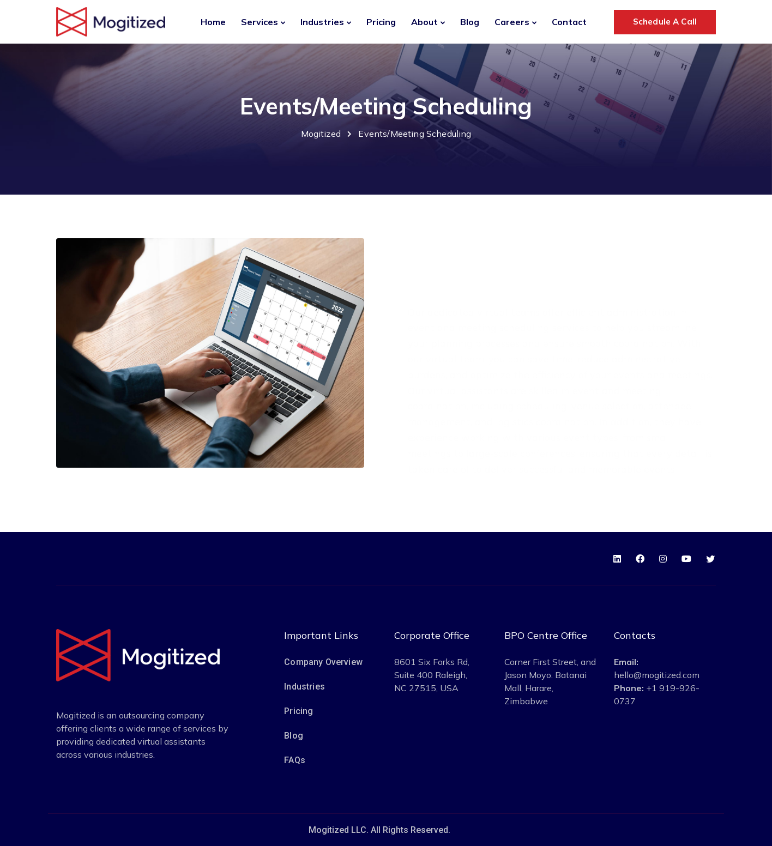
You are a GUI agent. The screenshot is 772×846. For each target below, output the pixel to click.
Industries (322, 21)
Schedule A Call (665, 21)
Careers (511, 21)
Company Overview (323, 662)
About (424, 21)
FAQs (294, 760)
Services (259, 21)
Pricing (381, 21)
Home (213, 21)
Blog (469, 21)
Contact (569, 21)
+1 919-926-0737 (656, 694)
